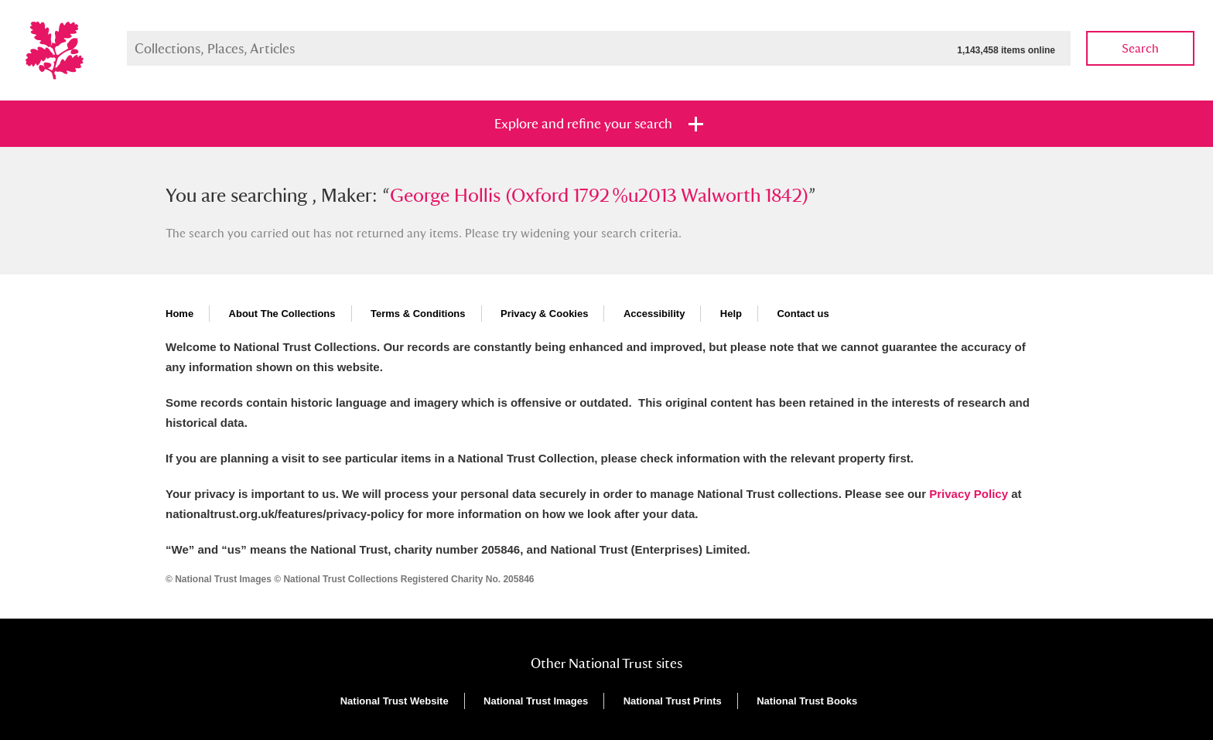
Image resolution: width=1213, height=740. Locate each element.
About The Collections (282, 313)
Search (1140, 48)
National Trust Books (807, 701)
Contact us (803, 313)
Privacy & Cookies (544, 313)
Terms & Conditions (418, 313)
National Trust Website (394, 701)
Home (179, 313)
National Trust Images (535, 701)
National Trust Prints (673, 701)
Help (731, 313)
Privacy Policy (968, 493)
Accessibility (654, 313)
